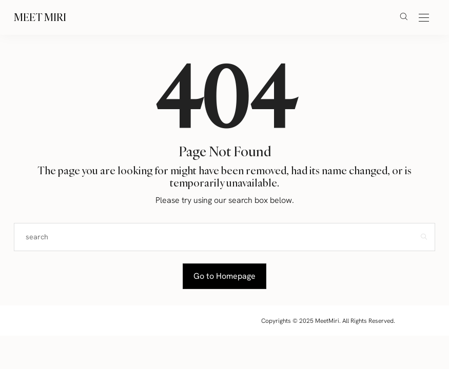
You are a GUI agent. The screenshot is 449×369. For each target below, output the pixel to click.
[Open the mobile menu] (424, 18)
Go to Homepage (224, 276)
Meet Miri (40, 17)
